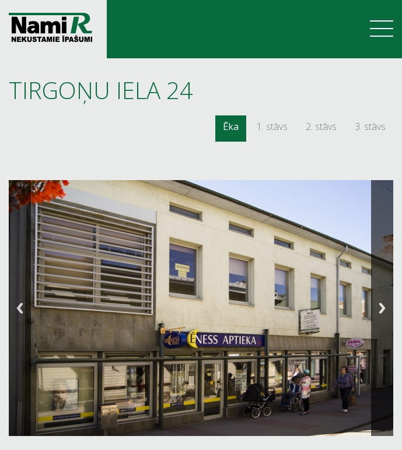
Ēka (231, 126)
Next (382, 308)
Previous (20, 308)
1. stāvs (272, 126)
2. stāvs (321, 126)
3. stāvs (370, 126)
